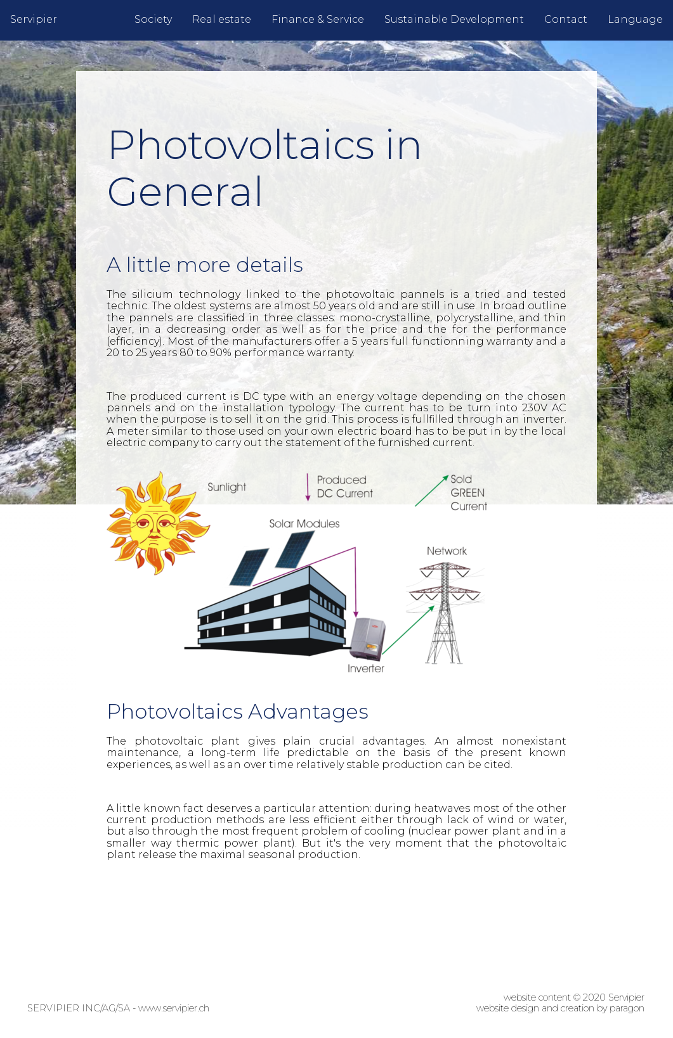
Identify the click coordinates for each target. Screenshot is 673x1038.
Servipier (33, 19)
